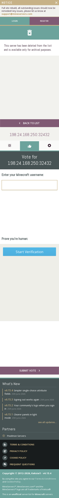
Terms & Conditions (45, 478)
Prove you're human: (15, 238)
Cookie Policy (13, 481)
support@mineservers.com (17, 13)
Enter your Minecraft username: (23, 174)
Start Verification (29, 251)
